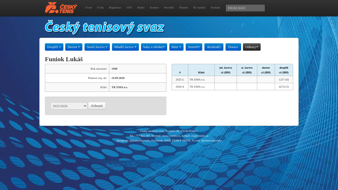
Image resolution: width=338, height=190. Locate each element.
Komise (154, 7)
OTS (129, 7)
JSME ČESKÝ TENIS (177, 140)
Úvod (88, 7)
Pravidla (169, 7)
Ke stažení (199, 7)
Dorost (74, 47)
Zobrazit (97, 106)
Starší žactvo (97, 47)
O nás (100, 7)
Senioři (194, 47)
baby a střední (154, 47)
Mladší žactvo (125, 47)
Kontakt (215, 7)
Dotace (233, 47)
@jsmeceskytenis (140, 140)
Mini (176, 47)
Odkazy (251, 47)
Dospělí (54, 47)
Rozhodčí (213, 47)
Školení (183, 7)
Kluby (141, 7)
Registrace (115, 7)
